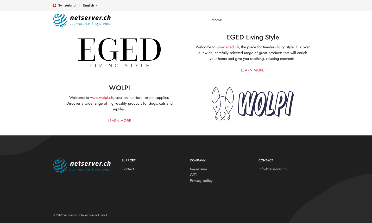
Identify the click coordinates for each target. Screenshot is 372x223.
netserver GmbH (96, 215)
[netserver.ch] (82, 20)
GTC (193, 175)
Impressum (198, 169)
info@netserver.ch (273, 169)
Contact (127, 169)
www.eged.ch (228, 47)
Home (217, 20)
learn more (252, 70)
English (88, 5)
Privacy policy (201, 180)
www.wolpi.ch (101, 97)
